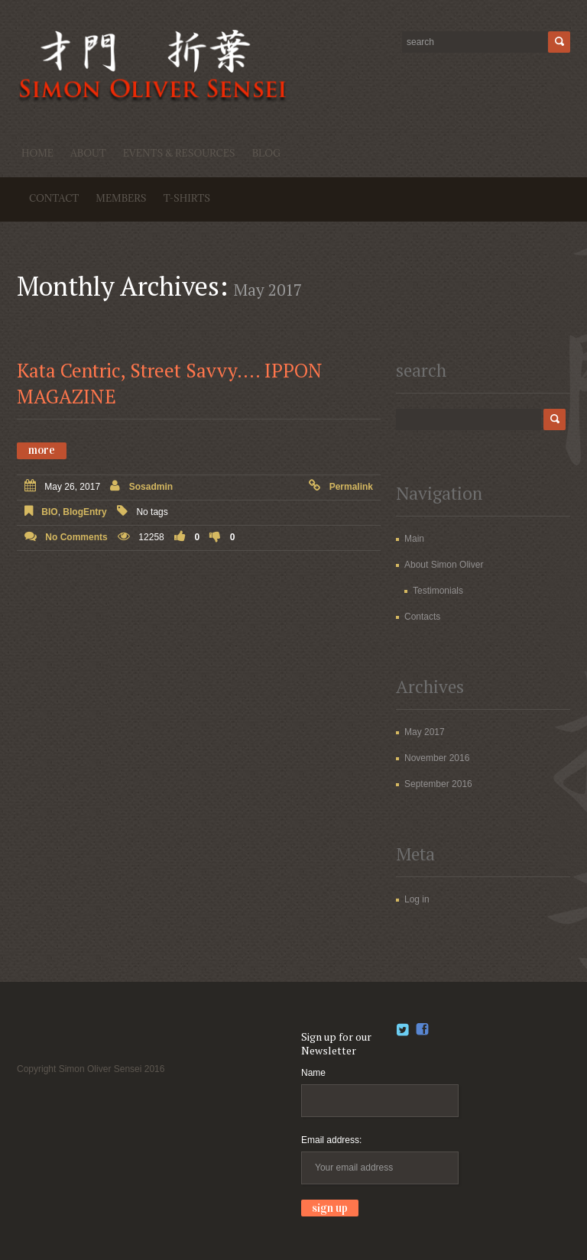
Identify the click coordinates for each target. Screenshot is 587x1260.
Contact (54, 198)
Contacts (422, 616)
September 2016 (438, 784)
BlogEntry (84, 512)
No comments (76, 537)
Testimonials (438, 590)
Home (37, 153)
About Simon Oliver (443, 564)
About (88, 153)
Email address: (331, 1140)
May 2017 (424, 732)
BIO (49, 512)
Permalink (351, 486)
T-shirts (187, 198)
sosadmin (151, 486)
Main (414, 538)
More (41, 450)
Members (121, 198)
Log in (417, 899)
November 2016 (436, 758)
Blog (266, 153)
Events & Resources (179, 153)
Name (313, 1072)
